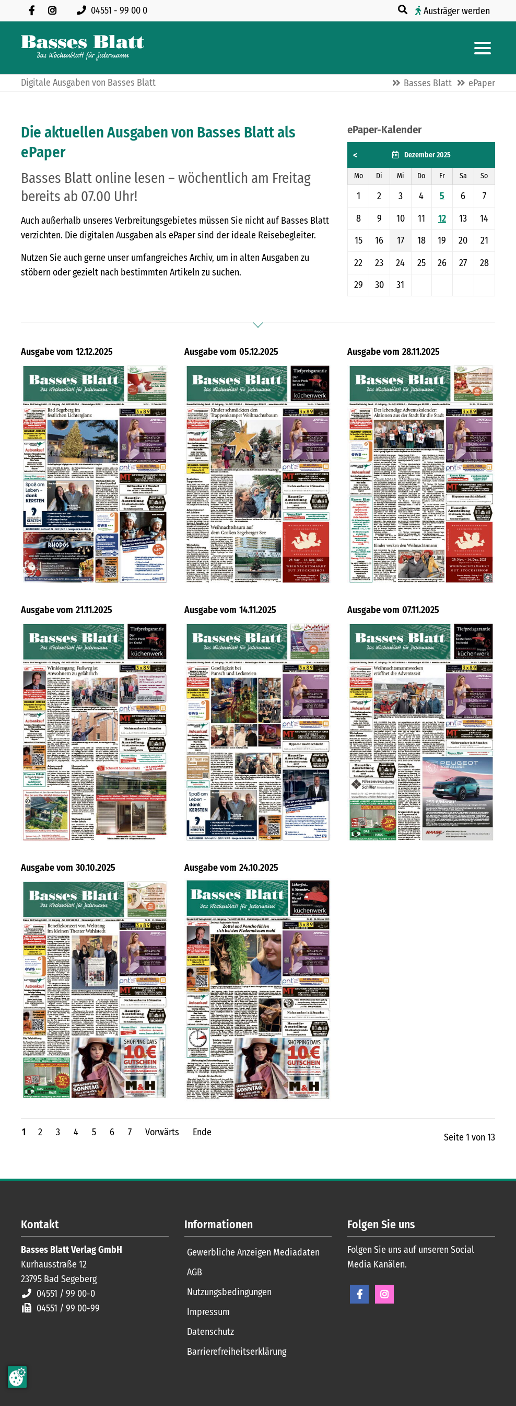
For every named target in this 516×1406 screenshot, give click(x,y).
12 (442, 218)
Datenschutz (210, 1332)
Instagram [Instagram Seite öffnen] (384, 1294)
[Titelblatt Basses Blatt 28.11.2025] (421, 474)
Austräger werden (457, 11)
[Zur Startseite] (82, 48)
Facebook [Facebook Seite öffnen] (359, 1294)
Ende (202, 1132)
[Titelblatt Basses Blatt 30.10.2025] (95, 989)
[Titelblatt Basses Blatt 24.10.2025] (258, 989)
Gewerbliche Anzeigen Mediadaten (253, 1252)
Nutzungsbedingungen (229, 1292)
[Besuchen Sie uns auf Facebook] (31, 10)
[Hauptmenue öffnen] (482, 48)
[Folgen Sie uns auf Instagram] (52, 10)
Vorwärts (162, 1132)
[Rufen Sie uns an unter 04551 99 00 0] (114, 10)
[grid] (421, 219)
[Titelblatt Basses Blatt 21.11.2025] (95, 732)
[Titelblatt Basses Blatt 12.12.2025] (95, 474)
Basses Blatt (428, 83)
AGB (194, 1272)
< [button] (355, 155)
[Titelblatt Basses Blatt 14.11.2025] (258, 732)
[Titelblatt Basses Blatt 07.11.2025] (421, 732)
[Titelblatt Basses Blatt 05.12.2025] (258, 474)
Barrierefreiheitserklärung (236, 1351)
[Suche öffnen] (404, 10)
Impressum (208, 1312)
